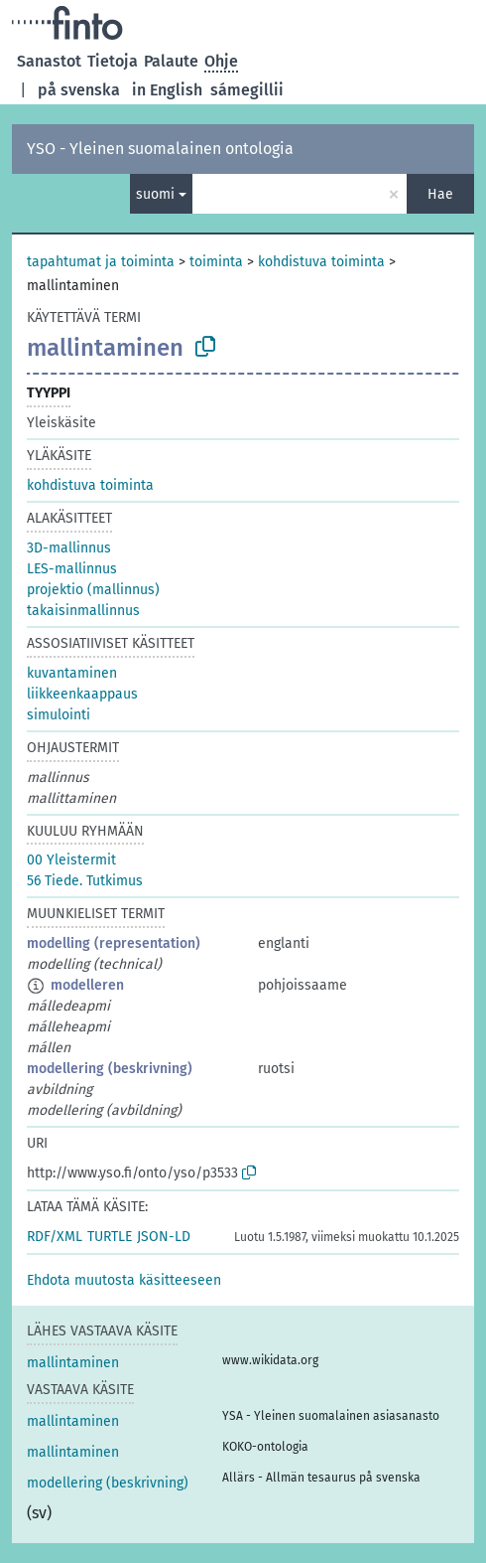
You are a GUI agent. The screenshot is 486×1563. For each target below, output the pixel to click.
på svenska (79, 89)
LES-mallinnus (72, 568)
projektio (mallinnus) (93, 589)
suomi (155, 194)
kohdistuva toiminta (321, 261)
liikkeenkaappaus (82, 694)
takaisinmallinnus (83, 610)
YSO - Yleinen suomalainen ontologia (160, 148)
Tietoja (112, 61)
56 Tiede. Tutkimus (85, 880)
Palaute (171, 61)
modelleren (87, 985)
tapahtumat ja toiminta (101, 261)
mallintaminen (73, 1362)
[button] (124, 1280)
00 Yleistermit (71, 860)
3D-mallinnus (69, 548)
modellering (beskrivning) (109, 1068)
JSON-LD (163, 1236)
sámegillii (247, 89)
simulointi (58, 714)
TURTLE (109, 1236)
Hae (440, 194)
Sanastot (49, 61)
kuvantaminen (72, 673)
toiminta (216, 261)
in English (167, 89)
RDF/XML (54, 1236)
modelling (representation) (113, 943)
